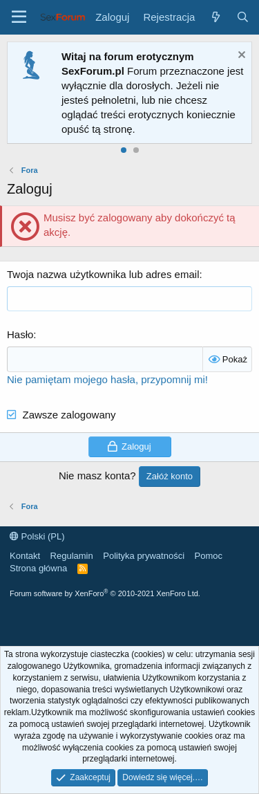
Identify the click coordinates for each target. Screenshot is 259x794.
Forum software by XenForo (105, 593)
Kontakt (25, 556)
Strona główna (38, 568)
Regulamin (71, 556)
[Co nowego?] (215, 17)
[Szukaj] (242, 17)
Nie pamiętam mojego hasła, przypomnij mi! (107, 379)
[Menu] (19, 17)
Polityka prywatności (143, 556)
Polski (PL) (37, 536)
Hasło (20, 334)
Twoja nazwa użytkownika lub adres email (103, 274)
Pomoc (208, 556)
